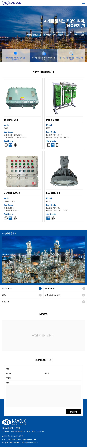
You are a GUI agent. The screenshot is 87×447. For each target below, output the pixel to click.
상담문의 (73, 411)
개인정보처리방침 (7, 428)
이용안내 (17, 428)
